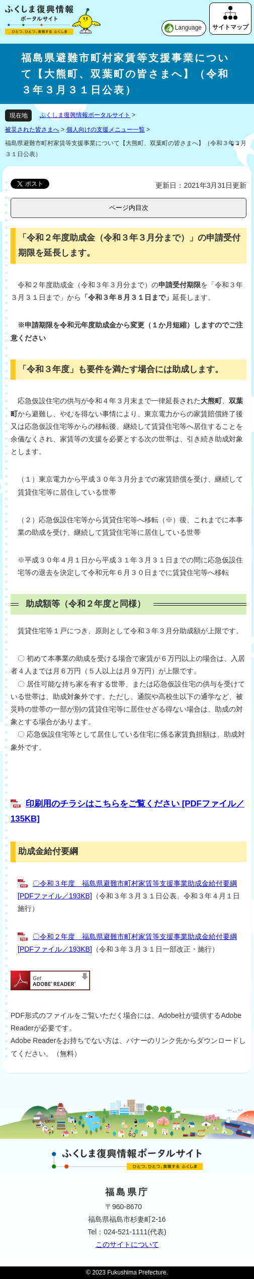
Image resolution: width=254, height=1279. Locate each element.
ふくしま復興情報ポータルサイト (85, 115)
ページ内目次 (128, 207)
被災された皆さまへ (32, 129)
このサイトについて (127, 1244)
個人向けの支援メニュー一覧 (105, 129)
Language (188, 27)
